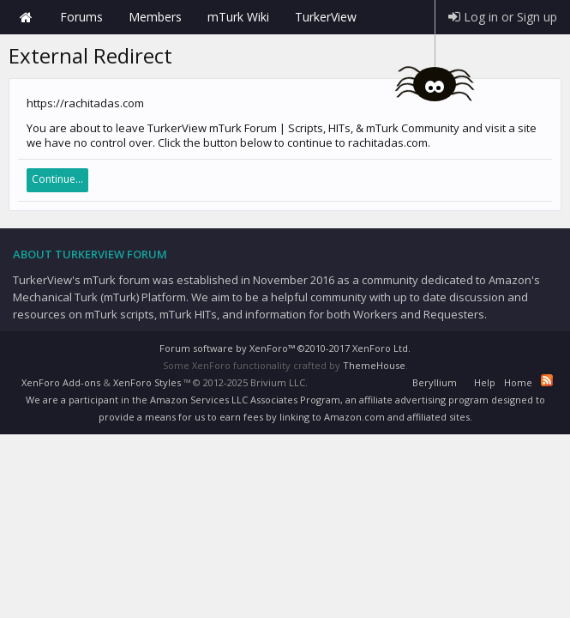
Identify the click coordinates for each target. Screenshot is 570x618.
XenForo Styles (147, 382)
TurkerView (326, 17)
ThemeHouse (374, 365)
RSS (547, 380)
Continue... (57, 179)
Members (155, 17)
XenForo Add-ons (60, 382)
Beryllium (434, 382)
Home (25, 17)
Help (484, 382)
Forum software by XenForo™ (285, 348)
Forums (81, 17)
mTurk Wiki (238, 17)
